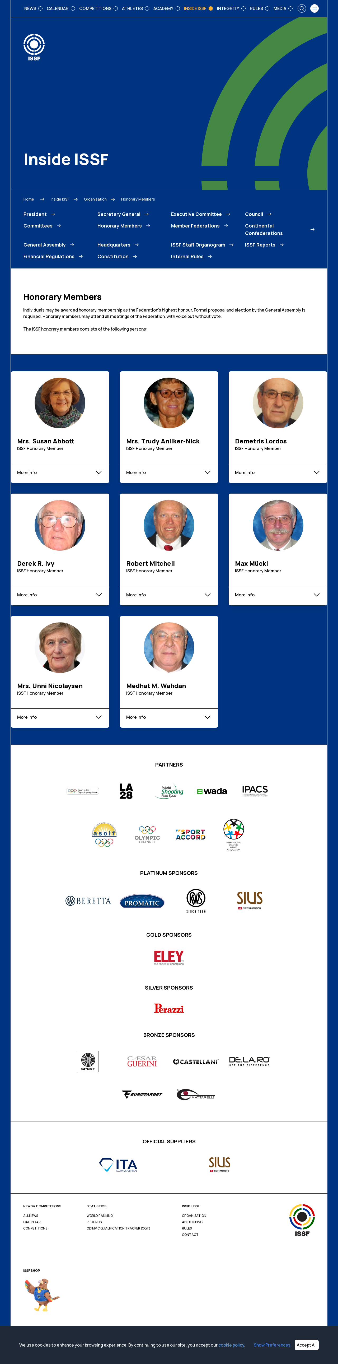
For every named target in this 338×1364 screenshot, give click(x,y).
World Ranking (100, 1216)
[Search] (302, 8)
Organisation (95, 199)
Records (94, 1222)
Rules (187, 1228)
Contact (190, 1235)
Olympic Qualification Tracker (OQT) (118, 1228)
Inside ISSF (60, 199)
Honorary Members (138, 199)
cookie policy (231, 1345)
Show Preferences (272, 1345)
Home (29, 199)
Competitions (35, 1228)
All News (30, 1216)
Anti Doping (192, 1222)
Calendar (32, 1222)
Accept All (307, 1345)
